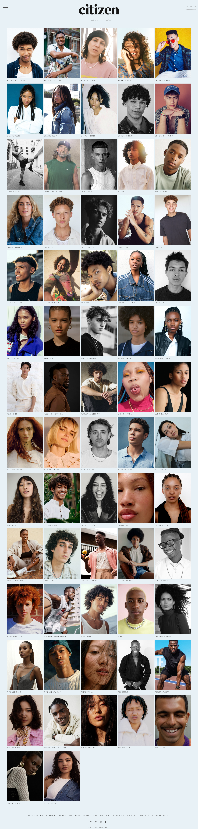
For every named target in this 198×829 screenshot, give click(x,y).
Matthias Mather (125, 469)
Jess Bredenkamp (51, 303)
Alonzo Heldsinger (16, 80)
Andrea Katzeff (88, 80)
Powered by (98, 827)
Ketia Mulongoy (162, 358)
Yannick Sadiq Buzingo (55, 747)
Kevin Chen (12, 414)
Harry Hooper (87, 247)
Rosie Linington (14, 636)
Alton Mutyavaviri (52, 80)
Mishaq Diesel (50, 525)
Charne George (51, 136)
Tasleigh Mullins (163, 636)
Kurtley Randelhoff (90, 414)
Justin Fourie (161, 303)
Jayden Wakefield (15, 303)
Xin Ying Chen (13, 747)
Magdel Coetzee (51, 469)
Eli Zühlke (123, 191)
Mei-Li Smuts (160, 469)
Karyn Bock (49, 358)
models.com (191, 9)
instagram (191, 6)
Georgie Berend (14, 247)
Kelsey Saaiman (125, 358)
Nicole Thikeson (162, 525)
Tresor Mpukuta (162, 692)
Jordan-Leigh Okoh (127, 303)
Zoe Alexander (51, 803)
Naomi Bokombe (125, 525)
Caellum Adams (162, 80)
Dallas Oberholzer (53, 191)
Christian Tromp (125, 136)
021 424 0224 (125, 816)
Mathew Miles (87, 469)
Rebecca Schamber (127, 581)
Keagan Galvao (88, 358)
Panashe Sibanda (89, 581)
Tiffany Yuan (87, 692)
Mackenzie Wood (15, 469)
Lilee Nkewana (125, 414)
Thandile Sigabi (14, 692)
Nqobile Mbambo (15, 581)
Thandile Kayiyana (52, 692)
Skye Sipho (86, 636)
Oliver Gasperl (51, 581)
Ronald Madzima (163, 581)
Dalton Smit (86, 191)
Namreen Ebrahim (89, 525)
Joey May (85, 303)
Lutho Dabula (161, 414)
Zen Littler (160, 747)
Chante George (14, 136)
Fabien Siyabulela (163, 191)
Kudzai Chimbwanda (53, 414)
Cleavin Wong (14, 191)
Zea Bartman (124, 747)
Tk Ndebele (123, 692)
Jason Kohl (160, 247)
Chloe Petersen (88, 136)
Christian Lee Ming (164, 136)
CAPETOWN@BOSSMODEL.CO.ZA (152, 816)
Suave (120, 636)
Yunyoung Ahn (88, 747)
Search (109, 20)
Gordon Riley (50, 247)
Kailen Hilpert (13, 358)
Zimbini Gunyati (14, 803)
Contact (95, 20)
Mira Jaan (11, 525)
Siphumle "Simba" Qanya (55, 636)
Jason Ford (123, 247)
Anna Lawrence (125, 80)
